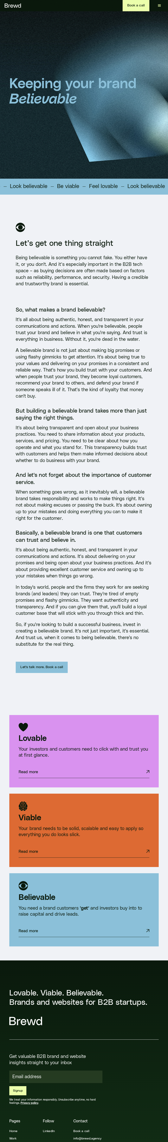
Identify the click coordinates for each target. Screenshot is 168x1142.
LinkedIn (49, 1131)
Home (13, 1131)
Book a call (136, 5)
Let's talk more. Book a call (41, 667)
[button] (159, 5)
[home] (13, 5)
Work (12, 1138)
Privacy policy (29, 1103)
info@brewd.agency (87, 1138)
